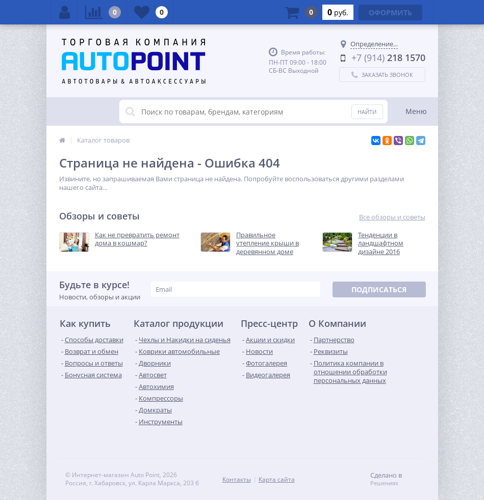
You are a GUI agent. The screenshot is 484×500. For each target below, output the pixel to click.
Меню (416, 111)
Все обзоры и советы (392, 217)
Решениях (384, 483)
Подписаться (378, 289)
